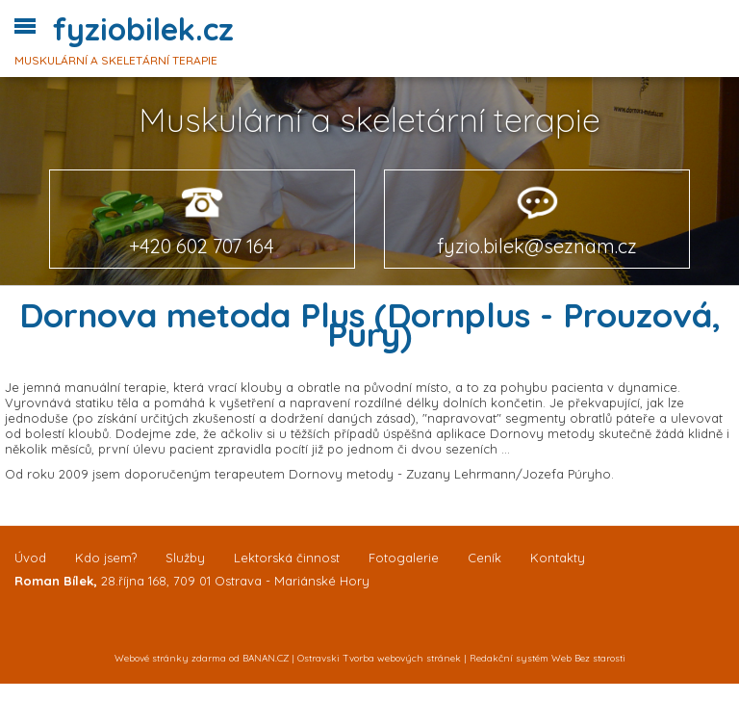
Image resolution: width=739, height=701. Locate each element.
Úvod (30, 557)
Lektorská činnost (287, 557)
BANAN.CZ (265, 658)
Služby (185, 557)
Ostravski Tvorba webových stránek (379, 658)
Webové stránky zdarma (170, 658)
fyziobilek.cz (143, 29)
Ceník (484, 557)
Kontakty (557, 557)
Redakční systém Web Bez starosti (547, 658)
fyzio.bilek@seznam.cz (537, 246)
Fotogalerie (404, 557)
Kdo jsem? (106, 557)
